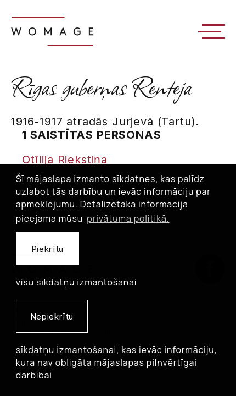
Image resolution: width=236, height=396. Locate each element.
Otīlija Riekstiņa (65, 159)
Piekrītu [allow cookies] (47, 249)
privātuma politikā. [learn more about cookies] (128, 218)
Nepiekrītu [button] (52, 316)
